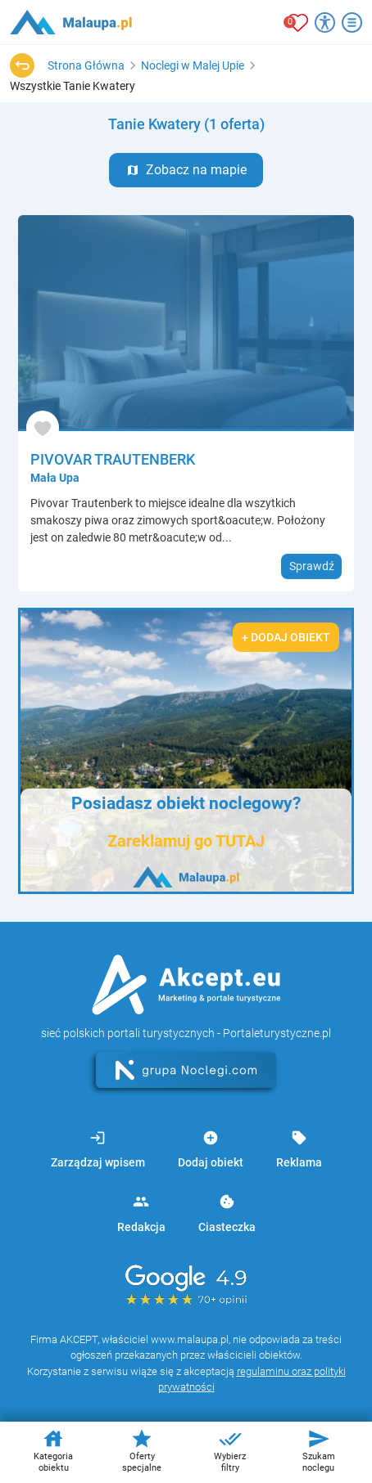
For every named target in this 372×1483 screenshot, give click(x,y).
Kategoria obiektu (53, 1450)
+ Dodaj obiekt (286, 637)
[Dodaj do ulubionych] (42, 427)
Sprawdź (311, 566)
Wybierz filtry (230, 1450)
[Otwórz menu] (352, 22)
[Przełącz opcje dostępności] (325, 22)
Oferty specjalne (141, 1450)
